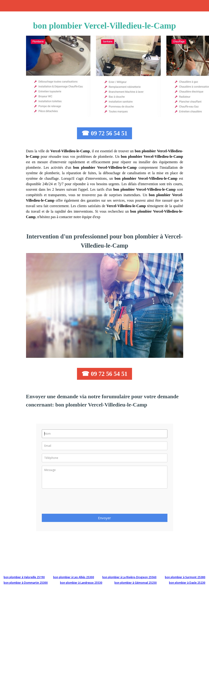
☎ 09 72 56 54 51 (104, 133)
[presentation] (76, 502)
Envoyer (104, 518)
